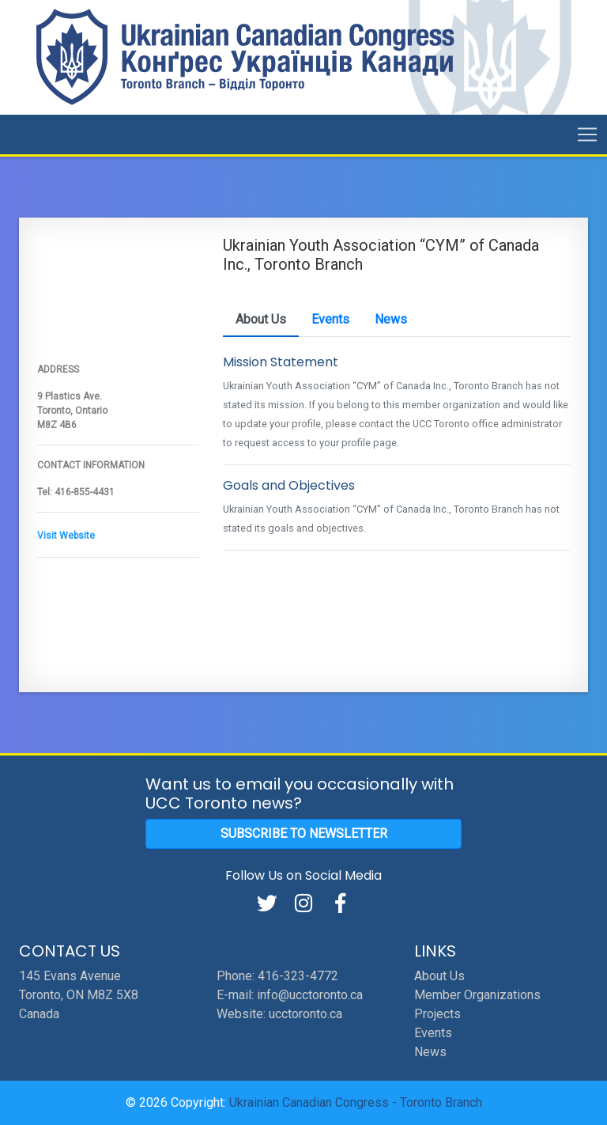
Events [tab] (330, 319)
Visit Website (66, 535)
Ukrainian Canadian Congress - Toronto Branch (355, 1102)
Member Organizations (477, 994)
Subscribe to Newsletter (304, 833)
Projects (437, 1013)
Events (433, 1032)
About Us (439, 975)
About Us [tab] (261, 319)
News (430, 1051)
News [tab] (391, 319)
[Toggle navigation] (587, 134)
